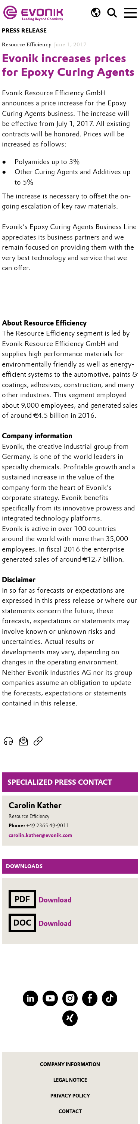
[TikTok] (109, 998)
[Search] (112, 13)
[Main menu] (130, 12)
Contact (70, 1111)
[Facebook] (89, 998)
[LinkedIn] (30, 998)
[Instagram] (70, 998)
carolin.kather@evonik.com (40, 835)
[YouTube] (50, 998)
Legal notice (70, 1080)
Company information (70, 1064)
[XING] (70, 1018)
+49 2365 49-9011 (47, 825)
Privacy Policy (70, 1096)
